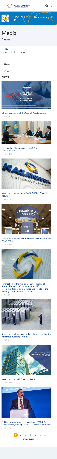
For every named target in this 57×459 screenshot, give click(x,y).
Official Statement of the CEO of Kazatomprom (24, 113)
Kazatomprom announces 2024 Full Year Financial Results (25, 194)
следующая (28, 439)
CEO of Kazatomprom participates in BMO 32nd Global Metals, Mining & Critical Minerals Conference (26, 423)
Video (6, 71)
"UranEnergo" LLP (21, 18)
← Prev (5, 49)
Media (13, 52)
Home (4, 52)
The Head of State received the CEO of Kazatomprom (20, 149)
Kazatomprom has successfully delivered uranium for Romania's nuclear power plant (26, 335)
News (7, 64)
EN (52, 6)
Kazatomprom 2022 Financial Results (19, 379)
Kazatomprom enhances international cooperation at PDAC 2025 (26, 239)
